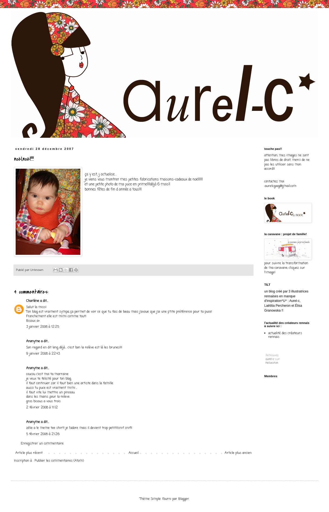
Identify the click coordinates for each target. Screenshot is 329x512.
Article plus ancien (238, 453)
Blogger (183, 499)
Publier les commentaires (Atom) (59, 460)
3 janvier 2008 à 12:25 (42, 326)
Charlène (32, 301)
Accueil (134, 453)
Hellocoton (272, 363)
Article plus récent (29, 453)
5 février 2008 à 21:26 (43, 434)
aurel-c (270, 359)
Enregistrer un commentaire (42, 443)
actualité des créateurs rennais (285, 335)
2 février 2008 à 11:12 (42, 407)
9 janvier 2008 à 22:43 (43, 353)
